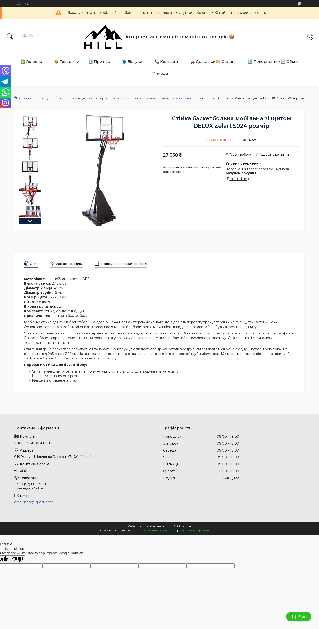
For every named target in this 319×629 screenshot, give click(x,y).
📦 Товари (64, 61)
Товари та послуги (36, 98)
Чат (299, 616)
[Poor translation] (17, 559)
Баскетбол (120, 98)
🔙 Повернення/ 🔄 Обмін (273, 61)
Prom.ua (185, 526)
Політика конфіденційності (199, 530)
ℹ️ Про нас (99, 61)
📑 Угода (159, 73)
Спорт (61, 98)
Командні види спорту (88, 98)
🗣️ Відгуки (132, 61)
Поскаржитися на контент (156, 530)
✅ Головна (31, 61)
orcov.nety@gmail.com (33, 502)
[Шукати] (10, 36)
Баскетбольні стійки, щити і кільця (162, 98)
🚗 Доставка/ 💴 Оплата (213, 61)
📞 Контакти (166, 61)
